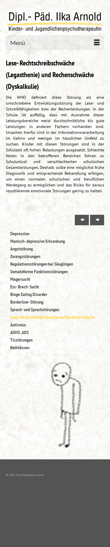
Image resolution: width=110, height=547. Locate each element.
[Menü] (55, 42)
